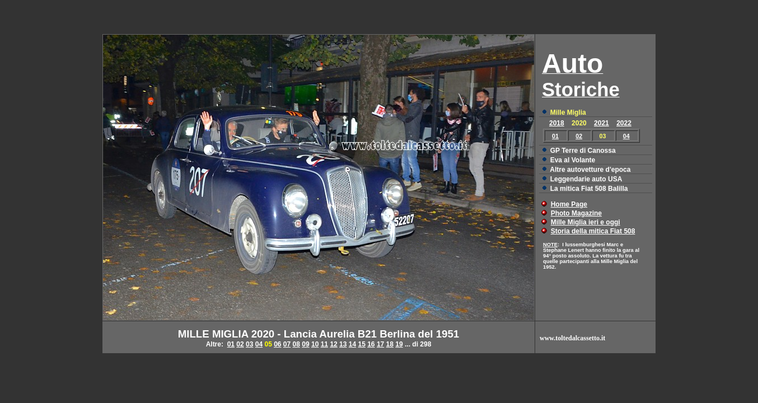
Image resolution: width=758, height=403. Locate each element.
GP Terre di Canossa (583, 150)
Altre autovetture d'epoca (590, 170)
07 (287, 344)
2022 (623, 123)
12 (333, 344)
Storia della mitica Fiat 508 (593, 231)
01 (555, 136)
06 (277, 344)
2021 (601, 123)
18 (390, 344)
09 (305, 344)
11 (324, 344)
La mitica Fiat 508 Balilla (589, 189)
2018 (556, 123)
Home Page (569, 204)
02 (578, 136)
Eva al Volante (572, 160)
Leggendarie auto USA (586, 179)
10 (315, 344)
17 (380, 344)
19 (399, 344)
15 (361, 344)
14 (352, 344)
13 (343, 344)
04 (626, 136)
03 (249, 344)
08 (296, 344)
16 (371, 344)
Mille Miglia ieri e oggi (585, 222)
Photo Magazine (576, 213)
